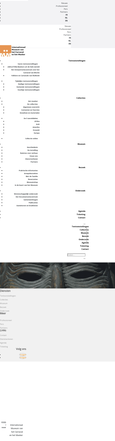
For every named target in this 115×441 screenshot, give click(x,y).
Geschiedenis (32, 147)
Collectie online (31, 138)
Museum (81, 144)
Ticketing (81, 214)
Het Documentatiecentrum (27, 197)
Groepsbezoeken (31, 173)
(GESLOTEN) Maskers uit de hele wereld (24, 67)
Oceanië (36, 130)
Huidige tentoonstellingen (29, 84)
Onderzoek (80, 190)
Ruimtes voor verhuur (29, 153)
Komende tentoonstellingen (28, 87)
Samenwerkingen (31, 200)
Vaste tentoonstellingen (28, 64)
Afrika (37, 121)
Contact (81, 217)
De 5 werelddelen (31, 118)
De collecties (32, 104)
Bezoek (82, 167)
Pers (66, 9)
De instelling (33, 150)
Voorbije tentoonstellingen (29, 90)
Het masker (33, 101)
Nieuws (64, 3)
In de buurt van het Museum (26, 185)
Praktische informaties (28, 170)
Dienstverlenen (31, 159)
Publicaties (33, 203)
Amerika (36, 127)
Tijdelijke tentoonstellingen (26, 81)
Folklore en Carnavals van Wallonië (25, 75)
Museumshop (32, 182)
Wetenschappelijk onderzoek (26, 194)
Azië (38, 124)
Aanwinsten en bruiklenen (27, 205)
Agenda (81, 211)
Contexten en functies (30, 110)
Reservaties (33, 179)
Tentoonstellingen (76, 60)
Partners (64, 12)
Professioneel (62, 6)
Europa (37, 133)
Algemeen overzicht (31, 107)
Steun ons (34, 156)
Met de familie (32, 176)
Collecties (80, 98)
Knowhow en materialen (30, 113)
